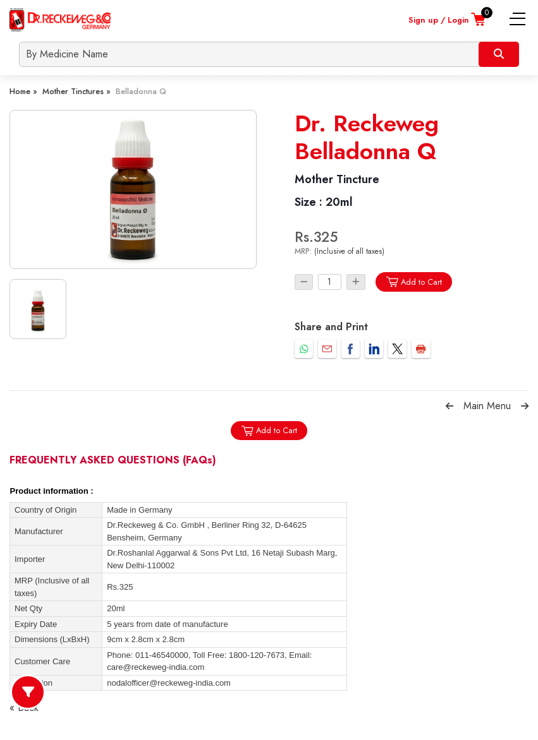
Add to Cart (414, 282)
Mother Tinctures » (76, 91)
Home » (23, 91)
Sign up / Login (438, 20)
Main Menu (487, 405)
